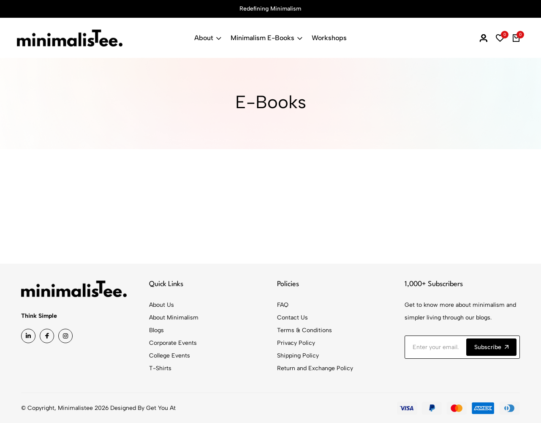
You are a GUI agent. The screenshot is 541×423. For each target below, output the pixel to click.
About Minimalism (173, 317)
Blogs (156, 330)
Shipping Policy (298, 355)
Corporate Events (173, 343)
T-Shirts (160, 368)
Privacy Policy (296, 343)
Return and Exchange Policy (315, 368)
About (207, 38)
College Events (169, 355)
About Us (161, 304)
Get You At (161, 408)
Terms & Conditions (304, 330)
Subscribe (491, 347)
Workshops (329, 38)
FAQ (282, 304)
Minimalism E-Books (266, 38)
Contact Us (292, 317)
